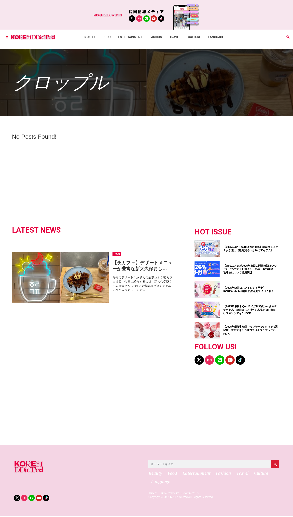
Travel (174, 37)
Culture (194, 37)
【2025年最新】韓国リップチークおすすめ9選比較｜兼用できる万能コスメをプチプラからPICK (250, 330)
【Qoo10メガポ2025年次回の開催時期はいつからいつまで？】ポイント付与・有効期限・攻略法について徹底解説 (250, 269)
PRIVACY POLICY (171, 494)
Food (107, 37)
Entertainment (130, 37)
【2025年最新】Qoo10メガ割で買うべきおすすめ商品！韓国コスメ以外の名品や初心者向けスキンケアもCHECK (250, 310)
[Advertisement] (126, 407)
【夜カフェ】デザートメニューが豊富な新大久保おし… (142, 265)
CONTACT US (193, 494)
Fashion (156, 37)
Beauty (89, 37)
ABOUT (152, 494)
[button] (288, 37)
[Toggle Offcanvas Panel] (7, 37)
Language (216, 37)
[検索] (275, 464)
